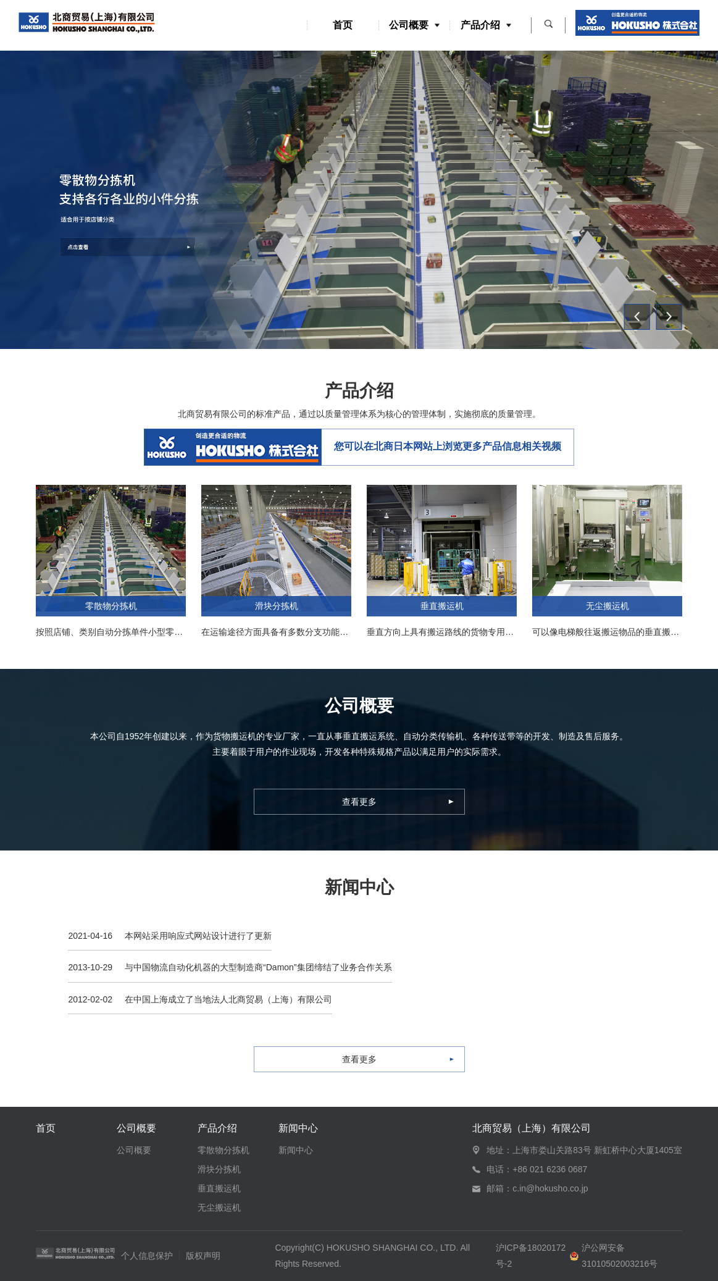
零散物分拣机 (223, 1150)
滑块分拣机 (219, 1169)
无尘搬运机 (219, 1207)
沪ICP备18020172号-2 (531, 1255)
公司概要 (414, 25)
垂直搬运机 (219, 1188)
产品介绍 (486, 25)
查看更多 (359, 802)
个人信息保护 (147, 1256)
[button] (637, 317)
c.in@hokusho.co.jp (550, 1188)
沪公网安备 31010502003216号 (619, 1255)
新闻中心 (298, 1128)
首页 (343, 25)
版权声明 (203, 1256)
